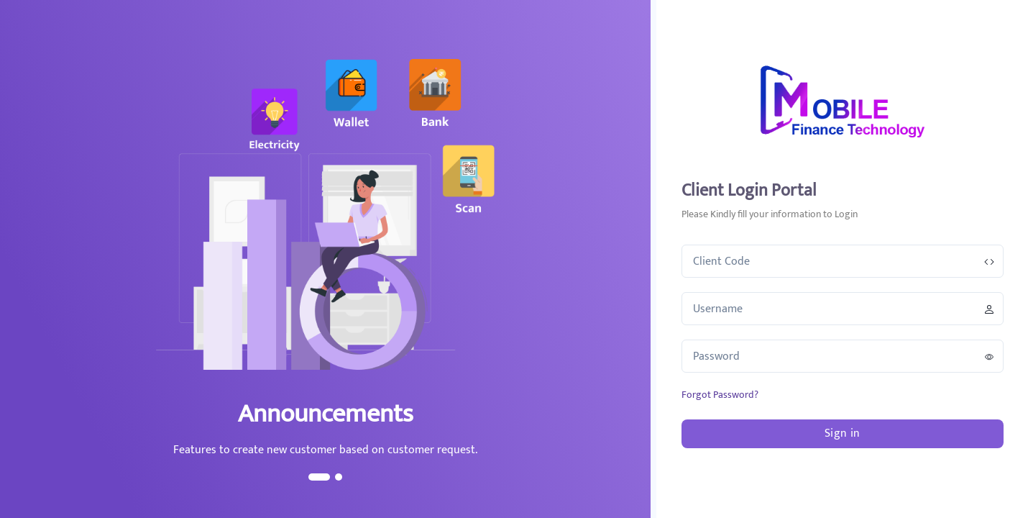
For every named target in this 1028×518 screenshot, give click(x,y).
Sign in (843, 433)
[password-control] (989, 357)
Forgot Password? (719, 394)
